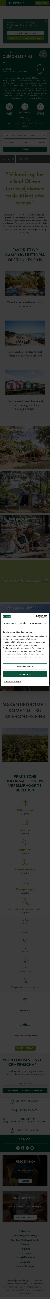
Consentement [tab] (9, 623)
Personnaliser (25, 667)
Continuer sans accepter (12, 682)
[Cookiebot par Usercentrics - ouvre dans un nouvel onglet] (36, 616)
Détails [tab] (23, 623)
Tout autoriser (25, 674)
